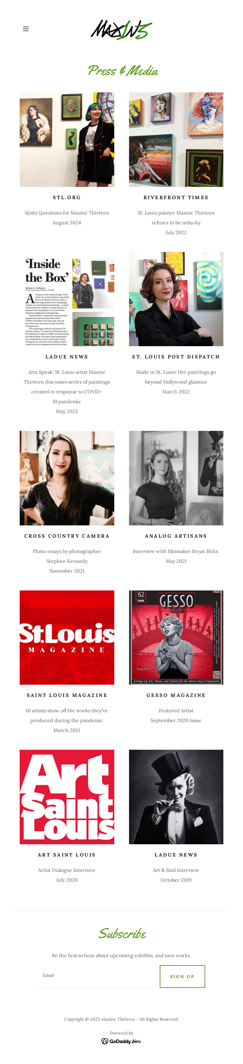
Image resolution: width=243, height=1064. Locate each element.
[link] (121, 29)
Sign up (182, 976)
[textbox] (95, 976)
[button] (35, 29)
